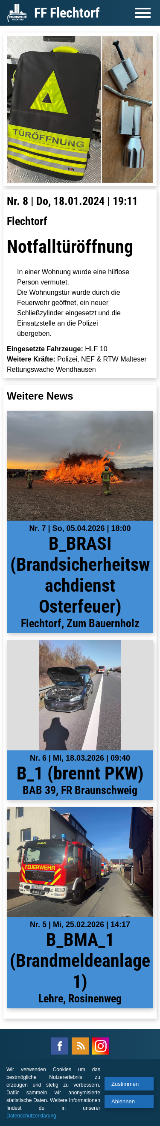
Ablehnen (123, 1101)
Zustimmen (125, 1084)
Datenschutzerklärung (31, 1116)
